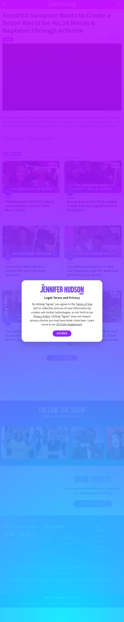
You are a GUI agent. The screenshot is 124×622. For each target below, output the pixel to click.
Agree (62, 333)
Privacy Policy (41, 316)
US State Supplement (69, 325)
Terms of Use (84, 304)
